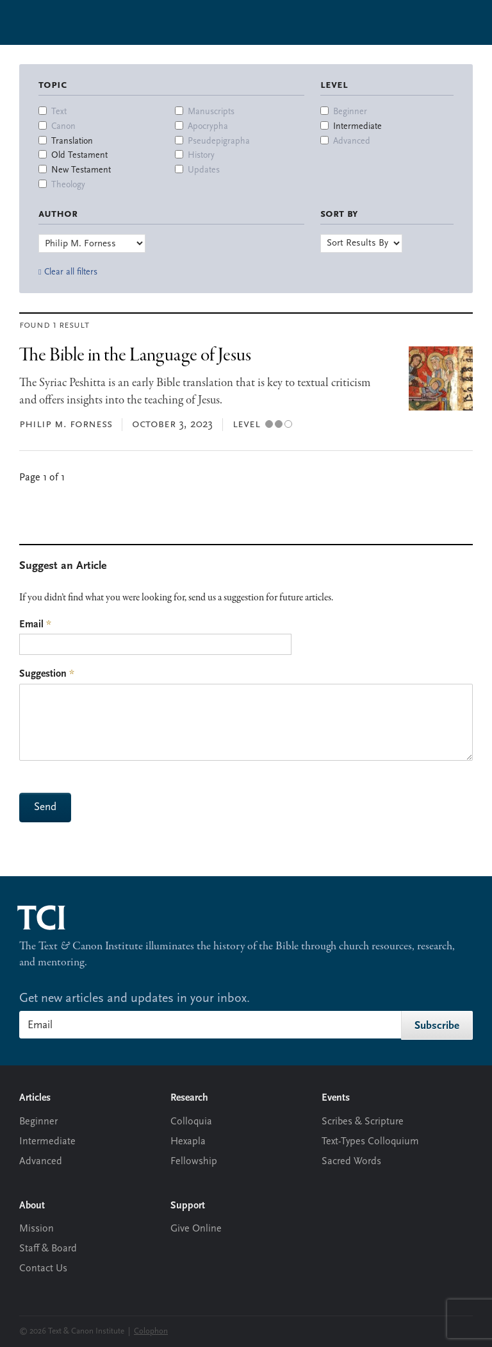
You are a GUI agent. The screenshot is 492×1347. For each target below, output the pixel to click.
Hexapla (188, 1142)
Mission (36, 1229)
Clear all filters (70, 272)
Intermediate (357, 126)
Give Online (196, 1229)
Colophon (151, 1331)
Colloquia (191, 1122)
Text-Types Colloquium (370, 1142)
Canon (63, 126)
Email (35, 625)
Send (45, 807)
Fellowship (193, 1161)
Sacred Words (351, 1161)
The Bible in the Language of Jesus (135, 355)
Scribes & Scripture (363, 1122)
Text (59, 112)
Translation (72, 141)
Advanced (351, 141)
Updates (204, 170)
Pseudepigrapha (219, 141)
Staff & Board (48, 1249)
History (201, 155)
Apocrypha (208, 126)
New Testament (81, 170)
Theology (68, 185)
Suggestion (46, 674)
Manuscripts (211, 112)
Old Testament (79, 155)
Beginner (350, 112)
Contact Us (43, 1269)
